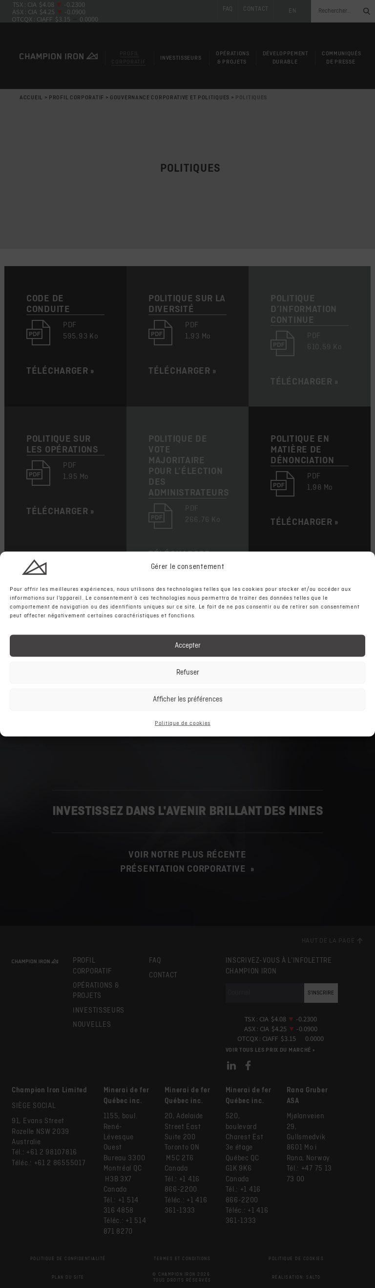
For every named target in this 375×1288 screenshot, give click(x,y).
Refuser (187, 672)
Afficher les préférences (188, 699)
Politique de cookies (182, 723)
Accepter (188, 645)
